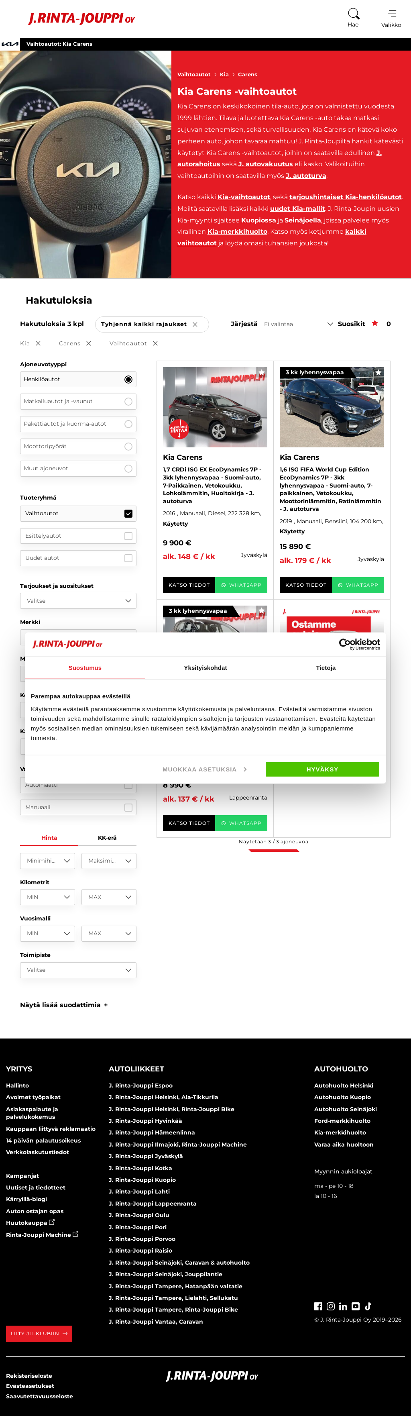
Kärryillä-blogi (26, 1199)
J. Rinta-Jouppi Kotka (140, 1168)
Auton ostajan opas (34, 1211)
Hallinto (17, 1085)
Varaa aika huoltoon (344, 1144)
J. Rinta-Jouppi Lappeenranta (153, 1203)
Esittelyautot (78, 536)
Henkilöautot (78, 379)
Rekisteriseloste (29, 1375)
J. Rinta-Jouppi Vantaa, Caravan (156, 1321)
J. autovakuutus (265, 164)
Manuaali (78, 808)
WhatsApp (241, 585)
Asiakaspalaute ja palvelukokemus (32, 1113)
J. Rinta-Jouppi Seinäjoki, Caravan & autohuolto (179, 1262)
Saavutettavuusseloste (39, 1396)
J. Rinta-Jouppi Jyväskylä (146, 1156)
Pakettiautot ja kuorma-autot (78, 424)
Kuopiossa (258, 220)
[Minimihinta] (47, 861)
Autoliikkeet (136, 1069)
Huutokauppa (30, 1222)
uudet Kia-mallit (297, 208)
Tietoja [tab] (326, 667)
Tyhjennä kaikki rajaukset (155, 324)
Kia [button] (36, 344)
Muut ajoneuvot (78, 469)
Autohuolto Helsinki (343, 1085)
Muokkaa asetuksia (204, 768)
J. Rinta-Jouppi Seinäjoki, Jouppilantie (165, 1274)
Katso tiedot (189, 585)
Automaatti (78, 785)
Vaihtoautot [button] (139, 344)
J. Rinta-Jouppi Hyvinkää (145, 1120)
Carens (247, 74)
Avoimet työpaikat (33, 1097)
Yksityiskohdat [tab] (205, 667)
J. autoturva (306, 176)
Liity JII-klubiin (39, 1333)
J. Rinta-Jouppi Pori (138, 1227)
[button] (64, 1005)
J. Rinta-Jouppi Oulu (139, 1215)
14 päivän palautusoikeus (43, 1140)
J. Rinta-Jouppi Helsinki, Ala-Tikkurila (163, 1097)
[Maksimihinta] (109, 861)
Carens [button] (80, 344)
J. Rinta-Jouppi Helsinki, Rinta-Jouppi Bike (171, 1109)
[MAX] (109, 897)
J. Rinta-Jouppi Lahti (139, 1191)
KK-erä (107, 837)
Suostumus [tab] (85, 667)
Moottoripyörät (78, 447)
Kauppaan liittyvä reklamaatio (51, 1128)
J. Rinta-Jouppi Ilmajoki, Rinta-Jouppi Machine (178, 1144)
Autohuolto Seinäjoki (345, 1109)
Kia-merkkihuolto (237, 231)
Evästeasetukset (30, 1385)
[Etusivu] (71, 19)
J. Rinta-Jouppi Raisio (140, 1250)
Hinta (49, 837)
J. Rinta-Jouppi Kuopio (142, 1179)
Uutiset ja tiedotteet (35, 1187)
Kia (229, 74)
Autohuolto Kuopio (342, 1097)
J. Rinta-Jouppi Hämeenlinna (152, 1132)
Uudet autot (78, 558)
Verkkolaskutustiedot (37, 1152)
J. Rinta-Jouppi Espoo (141, 1085)
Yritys (19, 1069)
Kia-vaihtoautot (244, 197)
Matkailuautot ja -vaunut (78, 402)
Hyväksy (323, 768)
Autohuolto (341, 1069)
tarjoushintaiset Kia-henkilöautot (345, 197)
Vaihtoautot (198, 74)
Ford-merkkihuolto (342, 1120)
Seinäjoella (303, 220)
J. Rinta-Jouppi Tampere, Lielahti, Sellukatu (173, 1298)
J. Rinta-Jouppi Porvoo (142, 1239)
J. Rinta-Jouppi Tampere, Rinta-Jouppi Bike (173, 1309)
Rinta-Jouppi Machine (42, 1234)
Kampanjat (22, 1175)
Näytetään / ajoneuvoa (273, 842)
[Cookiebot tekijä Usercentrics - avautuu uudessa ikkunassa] (345, 645)
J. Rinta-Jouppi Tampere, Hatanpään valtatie (175, 1286)
